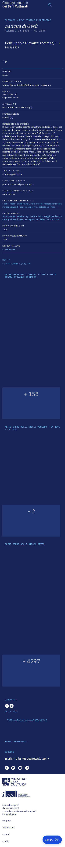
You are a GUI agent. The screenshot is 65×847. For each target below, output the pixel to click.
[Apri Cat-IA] (52, 840)
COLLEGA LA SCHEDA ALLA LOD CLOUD (27, 720)
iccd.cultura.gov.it (10, 805)
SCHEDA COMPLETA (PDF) (14, 263)
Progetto (6, 820)
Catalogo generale (15, 4)
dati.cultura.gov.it (10, 808)
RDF (4, 259)
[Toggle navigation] (50, 5)
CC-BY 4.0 (7, 249)
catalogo (10, 20)
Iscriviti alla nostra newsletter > (27, 758)
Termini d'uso (8, 827)
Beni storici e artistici (35, 20)
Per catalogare (9, 814)
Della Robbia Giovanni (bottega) (29, 43)
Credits (6, 841)
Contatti (6, 834)
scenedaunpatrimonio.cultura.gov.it (19, 811)
